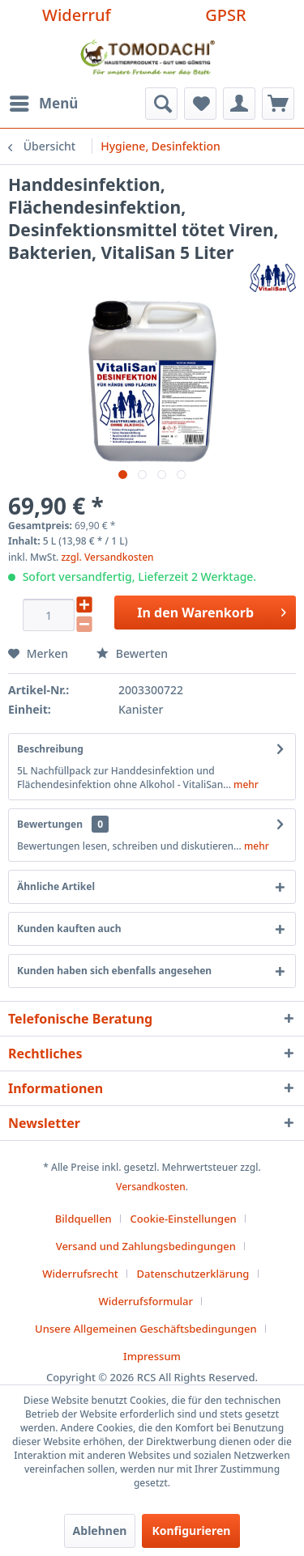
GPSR (225, 15)
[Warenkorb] (278, 103)
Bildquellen (83, 1218)
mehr (245, 784)
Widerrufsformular (146, 1301)
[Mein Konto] (239, 103)
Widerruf (76, 15)
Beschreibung (50, 749)
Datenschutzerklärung (193, 1273)
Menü (44, 101)
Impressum (152, 1356)
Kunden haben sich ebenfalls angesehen (114, 970)
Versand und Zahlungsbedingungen (146, 1246)
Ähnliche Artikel (56, 886)
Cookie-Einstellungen (184, 1218)
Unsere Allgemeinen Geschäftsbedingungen (146, 1328)
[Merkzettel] (200, 103)
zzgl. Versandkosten (107, 557)
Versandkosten (151, 1186)
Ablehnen (100, 1530)
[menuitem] (43, 103)
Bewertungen (50, 824)
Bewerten (132, 653)
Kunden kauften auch (69, 928)
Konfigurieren (191, 1530)
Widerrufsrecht (80, 1273)
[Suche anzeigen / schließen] (161, 103)
